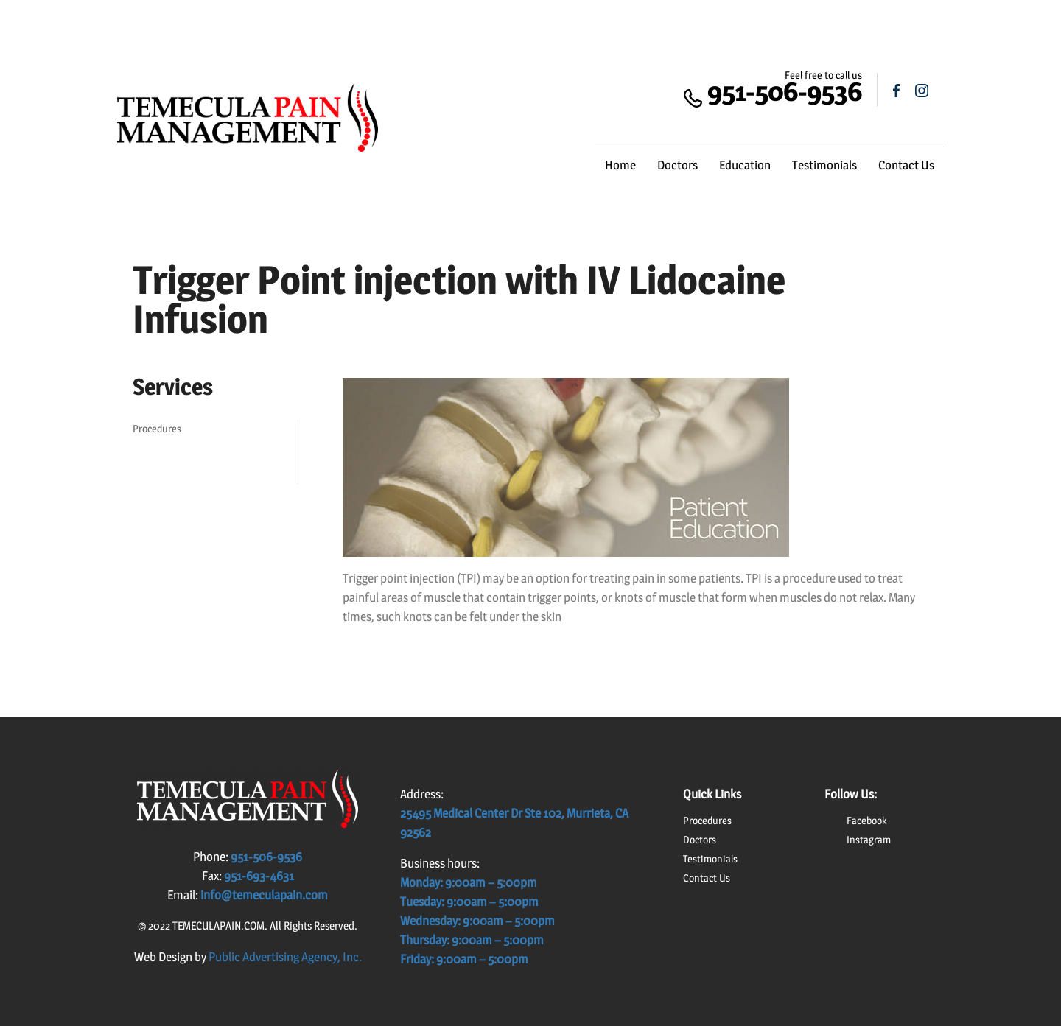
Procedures (157, 428)
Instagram (869, 839)
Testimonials (824, 165)
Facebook (867, 820)
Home (620, 165)
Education (745, 165)
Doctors (677, 165)
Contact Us (906, 165)
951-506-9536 (784, 91)
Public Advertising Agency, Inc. (285, 956)
